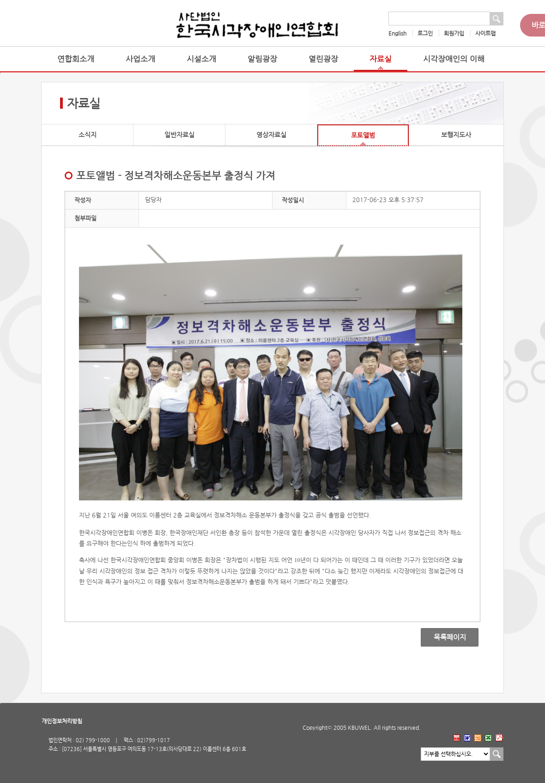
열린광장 (323, 59)
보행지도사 (456, 134)
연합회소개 (75, 59)
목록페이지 (443, 637)
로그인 (425, 33)
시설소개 (201, 59)
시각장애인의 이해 (453, 59)
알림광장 (262, 59)
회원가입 (454, 33)
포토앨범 (363, 135)
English (397, 33)
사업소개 (140, 59)
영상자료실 (271, 134)
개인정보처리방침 (62, 721)
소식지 (88, 134)
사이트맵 (485, 33)
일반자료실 (179, 134)
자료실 (380, 59)
